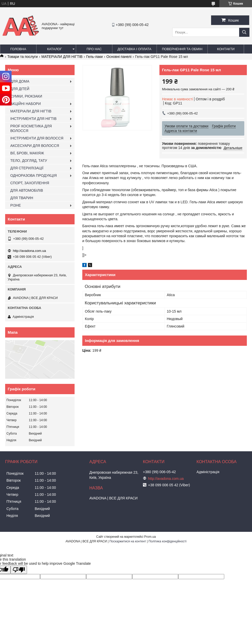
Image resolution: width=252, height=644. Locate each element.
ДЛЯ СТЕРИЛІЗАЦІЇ (26, 168)
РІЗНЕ (15, 205)
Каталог (54, 49)
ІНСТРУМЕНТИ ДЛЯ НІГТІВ (33, 119)
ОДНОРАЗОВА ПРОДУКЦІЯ (33, 175)
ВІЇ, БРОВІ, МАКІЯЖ (27, 153)
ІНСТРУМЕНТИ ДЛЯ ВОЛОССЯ (36, 138)
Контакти (226, 49)
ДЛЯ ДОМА (19, 81)
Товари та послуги (22, 57)
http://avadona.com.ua (29, 251)
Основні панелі (118, 57)
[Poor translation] (19, 570)
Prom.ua (150, 537)
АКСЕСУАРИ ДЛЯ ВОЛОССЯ (34, 146)
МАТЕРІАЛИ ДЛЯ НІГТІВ (62, 57)
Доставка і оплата (134, 49)
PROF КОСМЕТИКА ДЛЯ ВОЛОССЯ (31, 128)
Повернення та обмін (182, 49)
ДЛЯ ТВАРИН (21, 198)
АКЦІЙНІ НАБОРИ (25, 104)
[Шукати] (244, 32)
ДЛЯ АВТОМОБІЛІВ (26, 190)
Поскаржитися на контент (127, 541)
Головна (18, 49)
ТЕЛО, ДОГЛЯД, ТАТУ (28, 160)
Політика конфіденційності (168, 541)
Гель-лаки (94, 57)
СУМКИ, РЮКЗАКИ (26, 96)
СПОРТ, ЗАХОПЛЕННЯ (29, 183)
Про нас (94, 49)
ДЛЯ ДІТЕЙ (19, 89)
